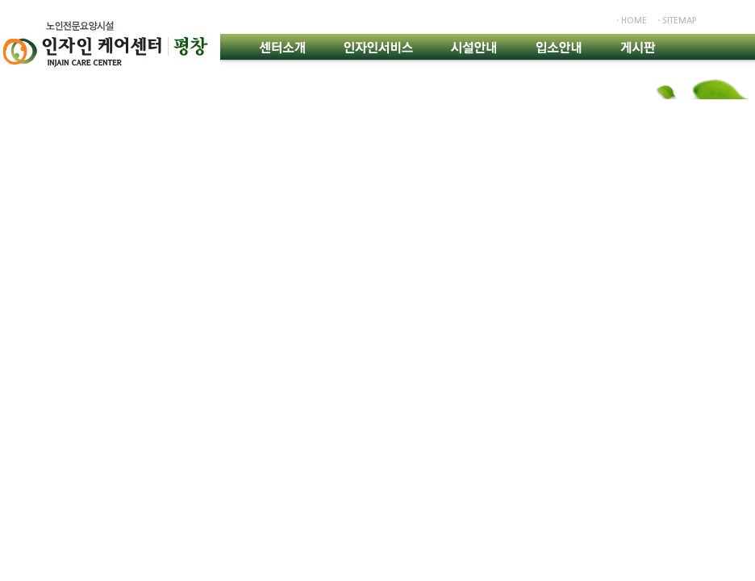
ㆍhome (630, 20)
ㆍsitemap (675, 20)
